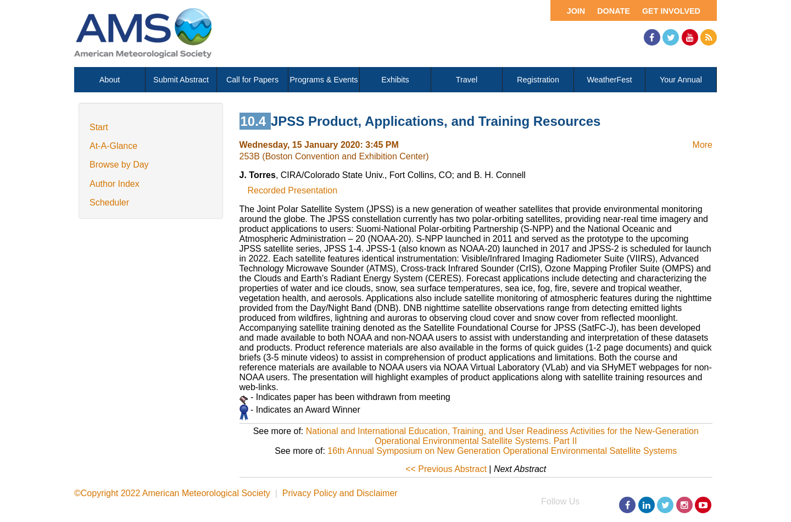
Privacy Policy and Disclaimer (340, 493)
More (702, 144)
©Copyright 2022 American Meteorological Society (172, 493)
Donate (613, 11)
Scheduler (109, 202)
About (109, 79)
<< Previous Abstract (446, 469)
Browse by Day (119, 164)
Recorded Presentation (293, 190)
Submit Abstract (181, 79)
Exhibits (395, 79)
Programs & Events (324, 79)
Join (576, 11)
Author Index (115, 183)
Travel (466, 79)
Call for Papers (252, 79)
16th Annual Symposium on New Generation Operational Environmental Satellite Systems (502, 451)
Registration (538, 79)
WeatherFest (609, 79)
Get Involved (671, 11)
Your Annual (681, 79)
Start (99, 127)
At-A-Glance (113, 146)
